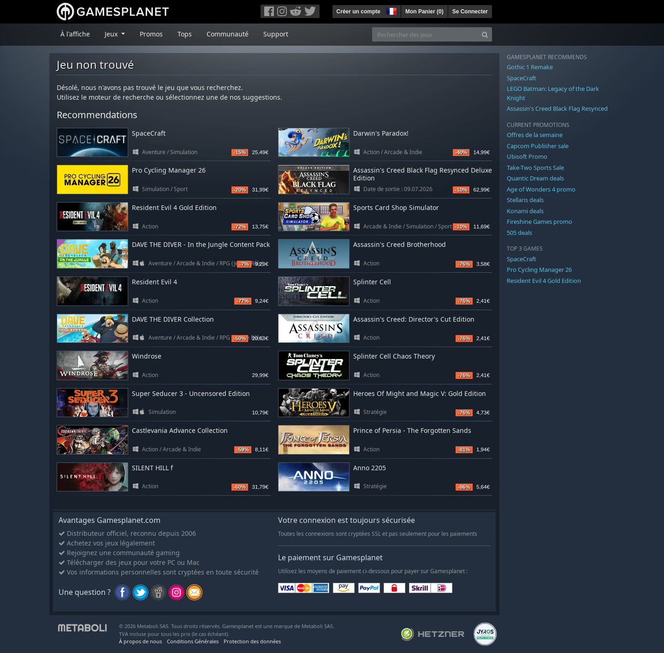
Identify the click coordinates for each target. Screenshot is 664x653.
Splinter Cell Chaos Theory (394, 356)
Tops (185, 34)
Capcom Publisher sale (538, 146)
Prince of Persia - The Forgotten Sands (412, 430)
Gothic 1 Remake (530, 67)
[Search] (485, 34)
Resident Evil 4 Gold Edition (174, 207)
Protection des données (252, 641)
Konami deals (525, 211)
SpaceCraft (149, 133)
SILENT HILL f (152, 467)
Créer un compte (358, 11)
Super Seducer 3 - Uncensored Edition (191, 393)
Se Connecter (470, 11)
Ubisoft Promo (527, 156)
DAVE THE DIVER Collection (173, 319)
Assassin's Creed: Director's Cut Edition (413, 319)
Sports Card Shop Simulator (396, 207)
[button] (391, 10)
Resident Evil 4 (154, 281)
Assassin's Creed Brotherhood (399, 244)
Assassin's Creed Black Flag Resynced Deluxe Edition (422, 174)
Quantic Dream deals (535, 178)
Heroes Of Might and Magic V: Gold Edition (419, 393)
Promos (151, 34)
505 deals (519, 232)
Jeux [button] (112, 34)
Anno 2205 (369, 467)
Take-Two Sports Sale (535, 167)
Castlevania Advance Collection (180, 430)
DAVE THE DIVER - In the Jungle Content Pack (201, 244)
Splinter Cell (372, 281)
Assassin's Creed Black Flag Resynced (557, 108)
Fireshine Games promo (539, 221)
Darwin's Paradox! (381, 133)
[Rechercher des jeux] (425, 34)
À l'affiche (75, 34)
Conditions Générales (193, 641)
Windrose (146, 356)
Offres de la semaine (535, 135)
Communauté (228, 34)
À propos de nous (140, 641)
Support (275, 34)
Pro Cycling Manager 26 (169, 170)
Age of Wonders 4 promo (541, 189)
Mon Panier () (424, 11)
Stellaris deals (525, 200)
